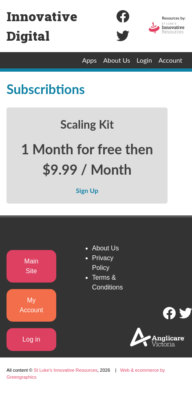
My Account (31, 305)
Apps (89, 60)
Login (144, 60)
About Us (116, 60)
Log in (31, 339)
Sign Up (87, 190)
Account (170, 60)
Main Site (31, 266)
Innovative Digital (42, 25)
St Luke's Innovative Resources (65, 370)
